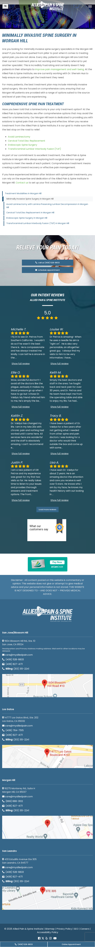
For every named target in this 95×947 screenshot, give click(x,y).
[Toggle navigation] (90, 6)
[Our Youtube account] (55, 938)
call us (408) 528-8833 (47, 262)
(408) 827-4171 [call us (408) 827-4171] (12, 664)
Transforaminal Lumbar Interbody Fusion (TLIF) (34, 149)
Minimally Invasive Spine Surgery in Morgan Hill (30, 198)
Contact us (22, 182)
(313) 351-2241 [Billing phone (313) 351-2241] (15, 668)
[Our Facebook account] (39, 938)
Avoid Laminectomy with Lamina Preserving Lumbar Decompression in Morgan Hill (47, 206)
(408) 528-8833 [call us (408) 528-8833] (24, 944)
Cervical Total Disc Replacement (26, 140)
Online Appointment (71, 944)
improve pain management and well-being (59, 69)
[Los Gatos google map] (47, 756)
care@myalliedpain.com (17, 654)
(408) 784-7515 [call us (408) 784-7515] (13, 730)
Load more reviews (47, 509)
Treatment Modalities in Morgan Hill (23, 193)
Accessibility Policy (47, 932)
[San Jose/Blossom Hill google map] (47, 685)
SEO (76, 928)
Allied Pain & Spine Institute (28, 928)
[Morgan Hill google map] (47, 827)
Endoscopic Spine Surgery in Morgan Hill (26, 217)
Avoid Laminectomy (19, 136)
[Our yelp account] (46, 938)
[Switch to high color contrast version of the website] (5, 6)
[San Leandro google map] (47, 898)
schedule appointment (47, 270)
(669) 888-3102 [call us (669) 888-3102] (12, 801)
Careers (84, 928)
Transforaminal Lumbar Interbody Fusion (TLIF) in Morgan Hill (37, 223)
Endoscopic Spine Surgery (22, 144)
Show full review (21, 363)
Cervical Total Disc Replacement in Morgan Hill (30, 212)
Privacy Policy (64, 928)
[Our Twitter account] (42, 938)
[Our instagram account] (50, 938)
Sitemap (50, 928)
